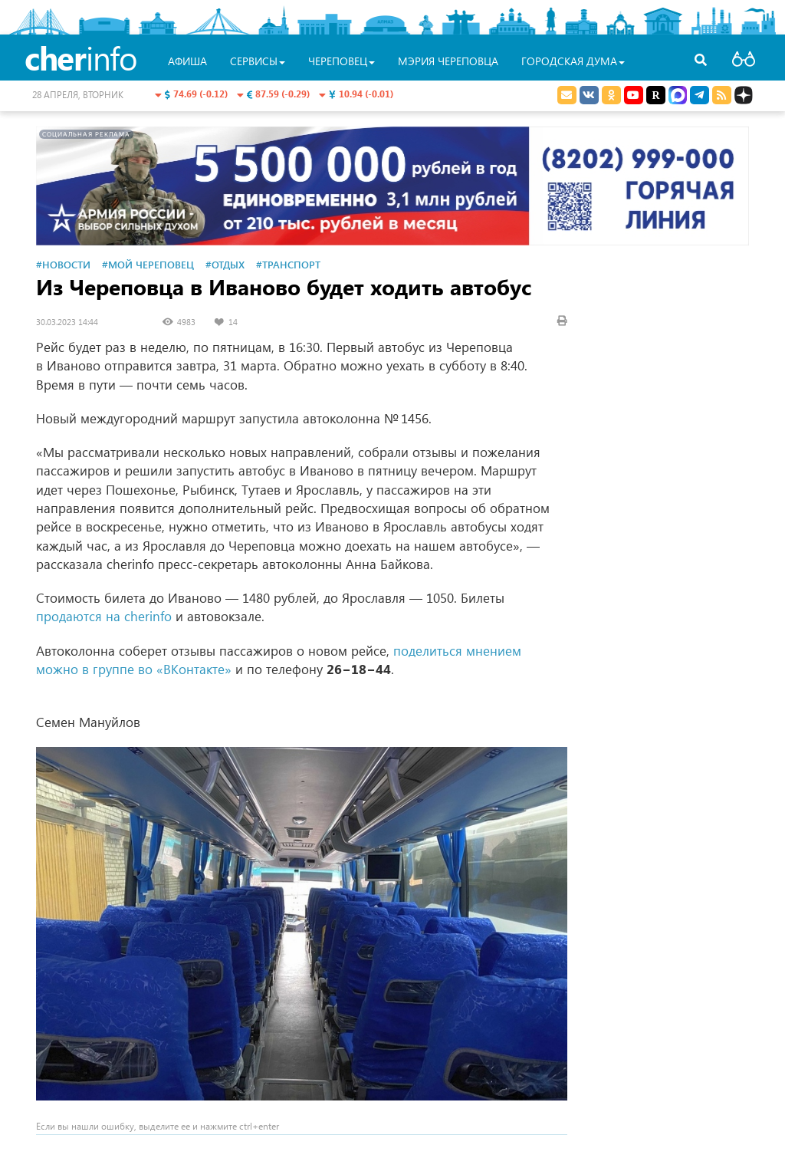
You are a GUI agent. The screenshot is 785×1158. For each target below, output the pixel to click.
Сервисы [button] (257, 61)
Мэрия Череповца (448, 61)
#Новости (63, 264)
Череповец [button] (341, 61)
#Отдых (225, 264)
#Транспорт (288, 264)
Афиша (187, 61)
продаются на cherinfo (104, 616)
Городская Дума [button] (573, 61)
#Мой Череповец (148, 264)
